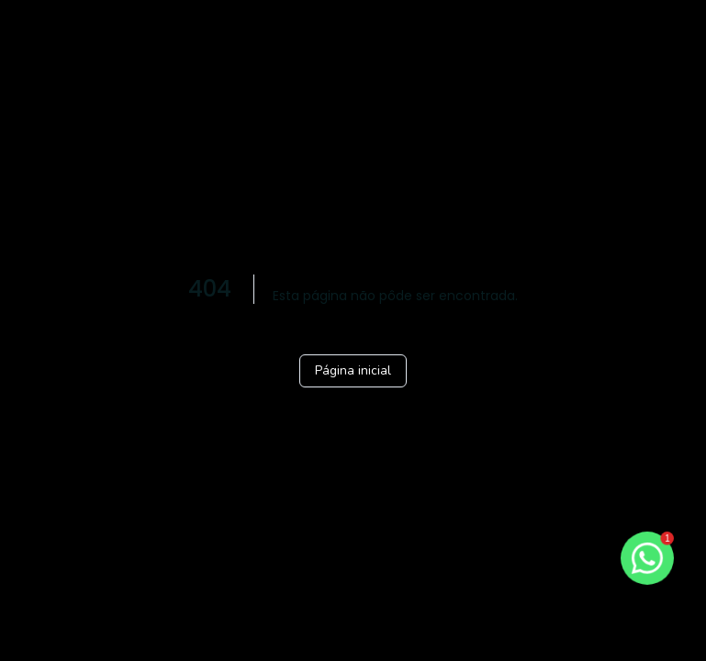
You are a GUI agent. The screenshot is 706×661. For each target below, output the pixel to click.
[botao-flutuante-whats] (647, 558)
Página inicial (353, 370)
